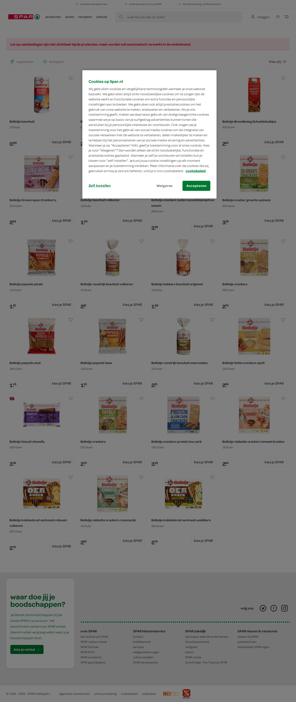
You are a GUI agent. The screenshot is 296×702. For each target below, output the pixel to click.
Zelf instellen (100, 185)
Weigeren (164, 185)
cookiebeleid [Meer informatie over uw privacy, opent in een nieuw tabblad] (196, 171)
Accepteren (196, 185)
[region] (149, 134)
